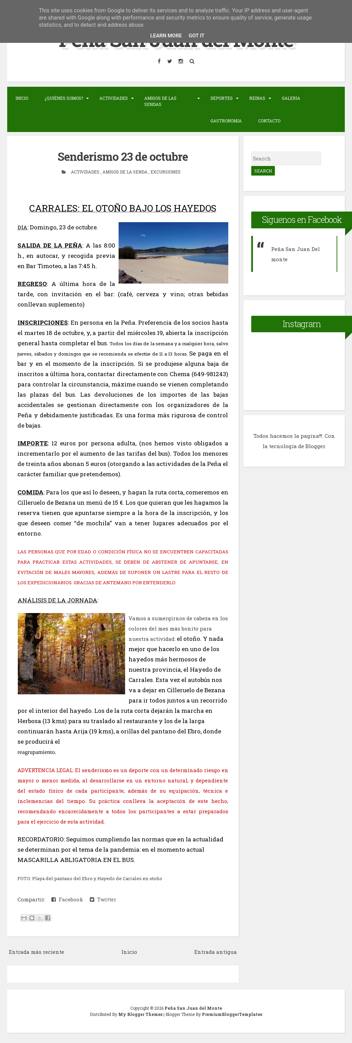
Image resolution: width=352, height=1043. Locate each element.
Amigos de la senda (125, 172)
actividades (85, 172)
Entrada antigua (215, 951)
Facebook (67, 899)
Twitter (103, 899)
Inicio (21, 98)
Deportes (221, 98)
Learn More (166, 36)
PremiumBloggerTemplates (232, 1014)
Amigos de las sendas (160, 101)
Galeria (291, 98)
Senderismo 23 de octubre (123, 156)
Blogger (315, 446)
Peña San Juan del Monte (193, 1008)
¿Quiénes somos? (64, 98)
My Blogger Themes (140, 1014)
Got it (196, 36)
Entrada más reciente (36, 951)
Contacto (269, 120)
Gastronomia (226, 120)
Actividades (113, 98)
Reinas (257, 98)
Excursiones (165, 172)
